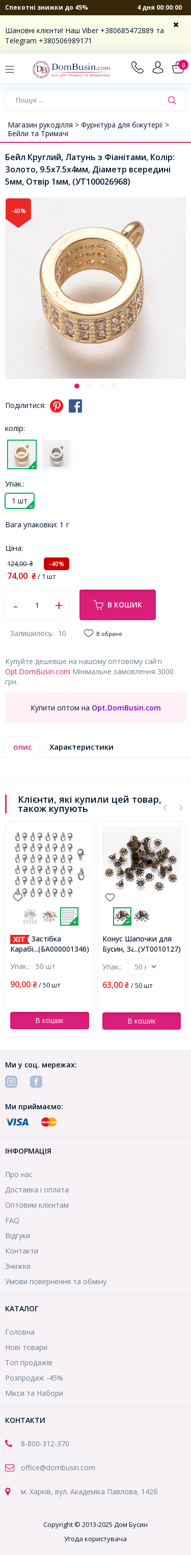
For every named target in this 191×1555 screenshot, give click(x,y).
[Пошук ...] (84, 100)
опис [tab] (22, 747)
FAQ (12, 1220)
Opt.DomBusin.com (37, 671)
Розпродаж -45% (34, 1378)
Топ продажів (28, 1362)
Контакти (21, 1251)
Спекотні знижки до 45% (46, 7)
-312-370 (54, 1443)
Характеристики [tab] (81, 747)
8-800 (30, 1443)
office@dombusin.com (58, 1467)
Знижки (18, 1266)
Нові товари (26, 1347)
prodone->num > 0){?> (143, 966)
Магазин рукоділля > (44, 125)
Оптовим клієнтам (37, 1205)
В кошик (117, 605)
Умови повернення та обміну (55, 1281)
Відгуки (17, 1235)
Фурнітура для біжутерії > (125, 125)
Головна (20, 1332)
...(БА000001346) (61, 949)
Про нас (19, 1174)
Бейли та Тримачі (38, 133)
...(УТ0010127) (157, 949)
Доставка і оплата (37, 1189)
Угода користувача (95, 1538)
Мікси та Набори (34, 1393)
